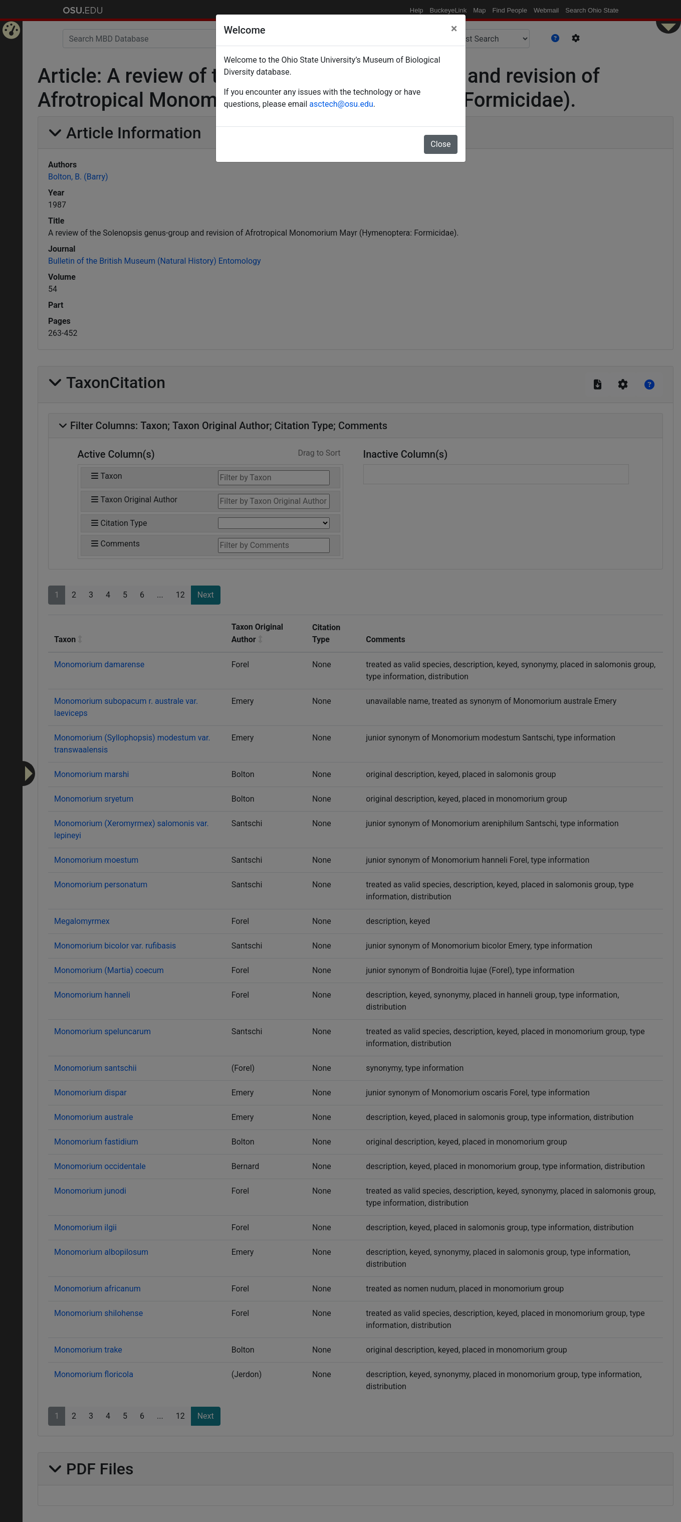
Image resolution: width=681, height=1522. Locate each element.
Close (440, 144)
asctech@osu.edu (341, 104)
